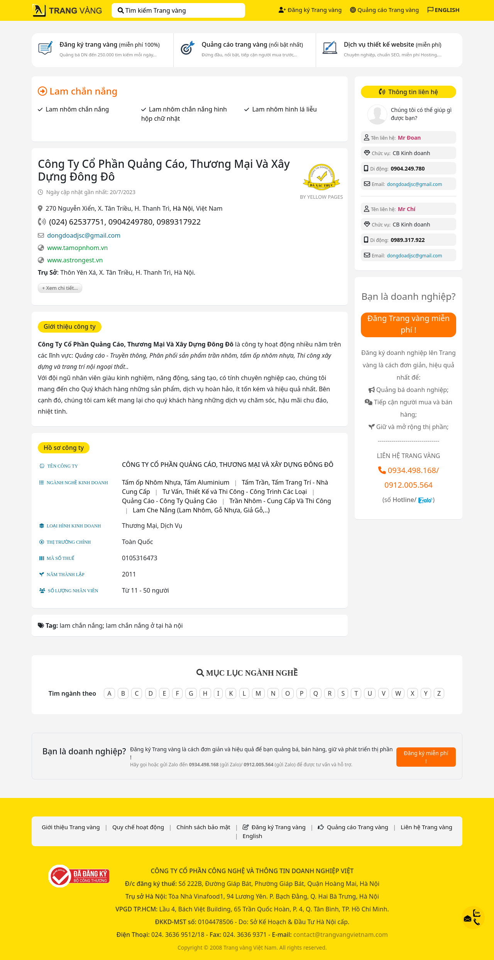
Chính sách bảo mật (203, 827)
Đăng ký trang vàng (109, 44)
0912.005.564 (408, 485)
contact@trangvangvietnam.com (340, 934)
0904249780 (130, 221)
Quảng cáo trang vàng (252, 44)
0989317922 (179, 221)
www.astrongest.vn (75, 260)
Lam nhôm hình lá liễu (284, 109)
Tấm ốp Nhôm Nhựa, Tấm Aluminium (175, 482)
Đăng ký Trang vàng (310, 10)
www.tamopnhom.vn (77, 247)
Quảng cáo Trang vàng (384, 10)
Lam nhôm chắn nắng (77, 109)
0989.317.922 (408, 239)
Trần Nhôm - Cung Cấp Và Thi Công (280, 501)
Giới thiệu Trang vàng (71, 827)
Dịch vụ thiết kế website (393, 44)
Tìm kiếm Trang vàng (152, 10)
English (252, 836)
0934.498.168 (412, 470)
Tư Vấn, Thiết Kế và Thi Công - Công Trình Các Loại (234, 491)
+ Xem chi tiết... (60, 287)
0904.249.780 (408, 168)
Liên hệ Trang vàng (426, 827)
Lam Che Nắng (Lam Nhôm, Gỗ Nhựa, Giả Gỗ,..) (201, 510)
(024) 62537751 (76, 221)
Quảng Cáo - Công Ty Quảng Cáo (169, 501)
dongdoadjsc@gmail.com (83, 235)
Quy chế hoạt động (138, 827)
